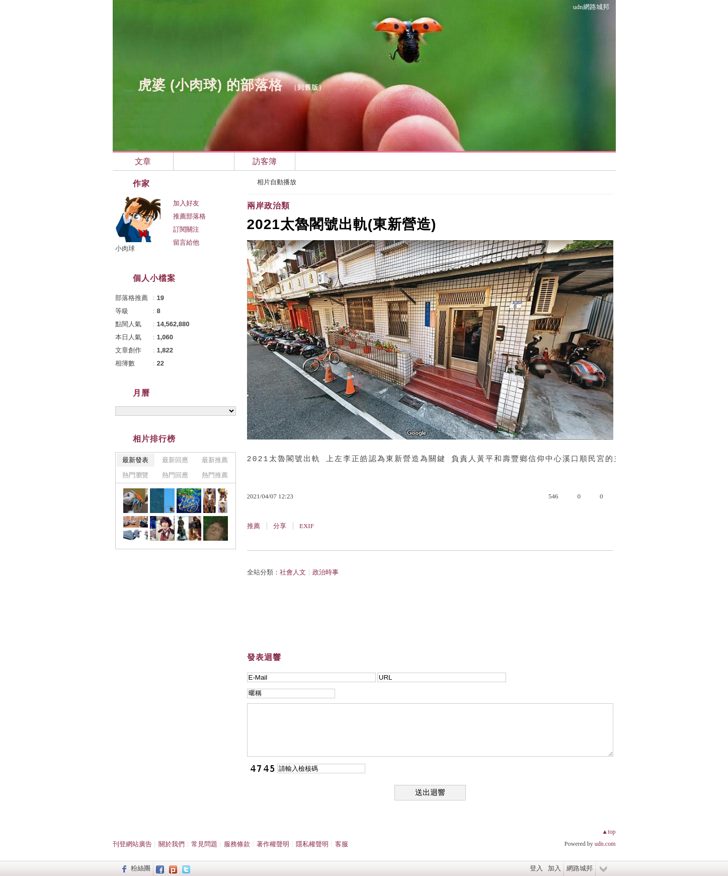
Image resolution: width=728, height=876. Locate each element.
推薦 (253, 526)
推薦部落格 (189, 216)
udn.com (605, 843)
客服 (341, 844)
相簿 (204, 161)
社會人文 (293, 572)
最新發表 (135, 460)
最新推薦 (215, 460)
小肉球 (125, 248)
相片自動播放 (276, 182)
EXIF (306, 526)
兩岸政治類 (268, 205)
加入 (554, 868)
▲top (608, 831)
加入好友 (186, 203)
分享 (279, 526)
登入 (536, 868)
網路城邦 (580, 868)
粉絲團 (140, 868)
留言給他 (186, 242)
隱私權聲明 (312, 844)
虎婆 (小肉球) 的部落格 (210, 85)
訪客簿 (265, 161)
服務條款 (237, 844)
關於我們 (171, 844)
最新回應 (175, 460)
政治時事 (325, 572)
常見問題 (204, 844)
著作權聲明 (273, 844)
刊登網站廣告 (132, 844)
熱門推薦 (215, 475)
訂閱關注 (186, 229)
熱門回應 (175, 475)
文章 (143, 161)
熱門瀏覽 (135, 475)
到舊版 (307, 87)
